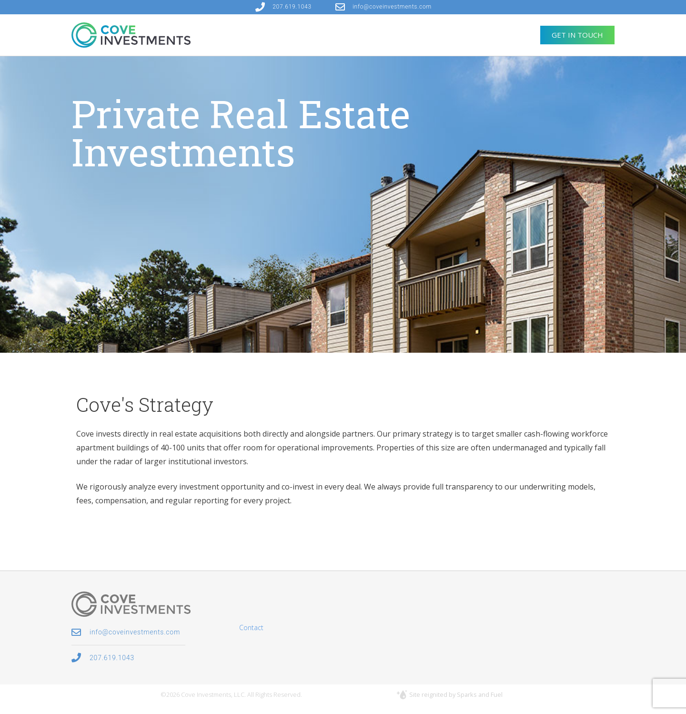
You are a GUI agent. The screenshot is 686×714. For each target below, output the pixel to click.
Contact (251, 627)
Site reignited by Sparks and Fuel (456, 694)
